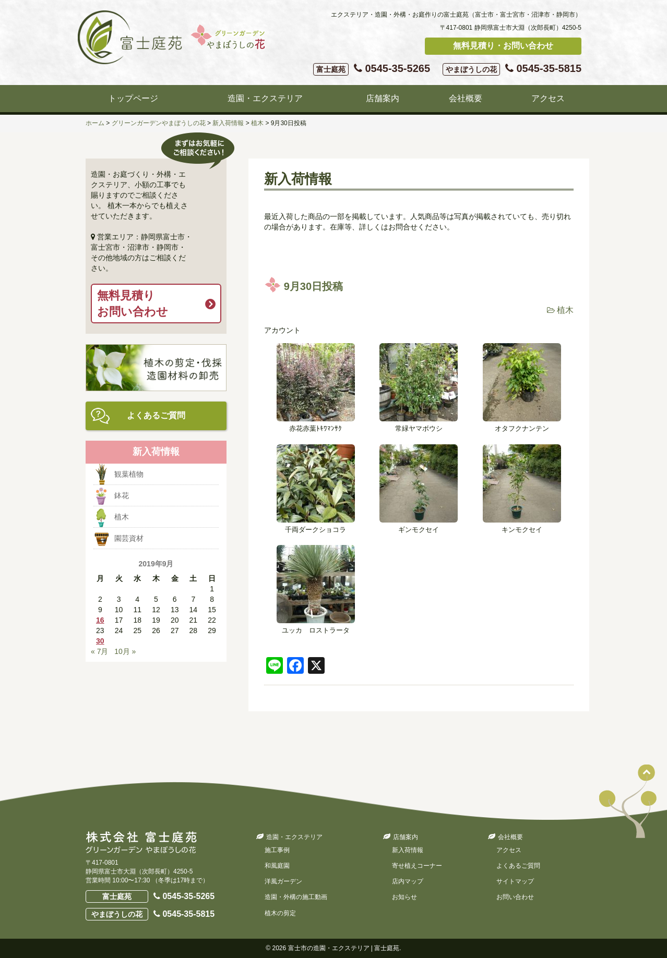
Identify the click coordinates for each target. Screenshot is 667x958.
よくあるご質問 (156, 415)
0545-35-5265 (371, 69)
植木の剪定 (280, 913)
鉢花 (121, 495)
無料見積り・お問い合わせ (503, 45)
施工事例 (277, 850)
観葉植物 (129, 474)
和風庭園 (277, 865)
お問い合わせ (515, 897)
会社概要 (465, 98)
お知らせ (404, 897)
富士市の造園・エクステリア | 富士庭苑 (344, 948)
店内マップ (407, 881)
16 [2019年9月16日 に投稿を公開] (100, 620)
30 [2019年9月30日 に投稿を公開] (100, 641)
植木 (565, 310)
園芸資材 (129, 538)
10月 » (125, 651)
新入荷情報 (407, 850)
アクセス (548, 98)
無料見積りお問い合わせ (132, 303)
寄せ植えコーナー (417, 865)
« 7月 (99, 651)
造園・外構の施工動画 (296, 897)
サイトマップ (515, 881)
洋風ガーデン (283, 881)
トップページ (133, 98)
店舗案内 (382, 98)
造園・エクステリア (265, 98)
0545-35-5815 (512, 69)
